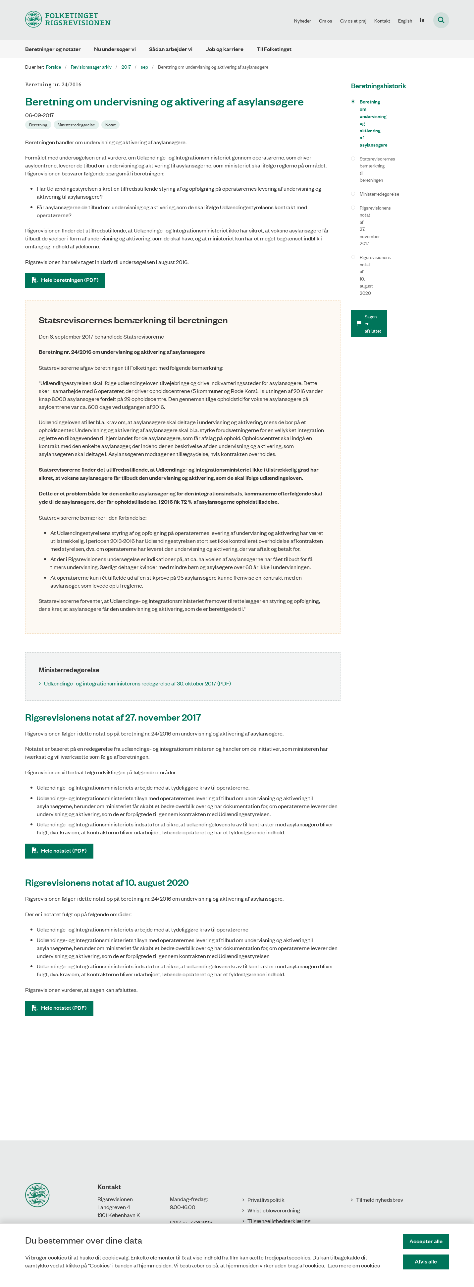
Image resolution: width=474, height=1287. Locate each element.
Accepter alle (426, 1241)
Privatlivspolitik (266, 1199)
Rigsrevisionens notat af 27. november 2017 (402, 157)
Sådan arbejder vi (170, 49)
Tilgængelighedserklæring (279, 1220)
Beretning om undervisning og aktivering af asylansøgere (404, 105)
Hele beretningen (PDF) (70, 280)
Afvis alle (426, 1261)
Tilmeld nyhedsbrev (379, 1199)
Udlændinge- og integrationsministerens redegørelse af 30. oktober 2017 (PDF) (137, 683)
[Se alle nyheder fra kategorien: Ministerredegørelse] (76, 124)
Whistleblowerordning (273, 1210)
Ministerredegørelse (379, 143)
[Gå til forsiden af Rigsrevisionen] (68, 20)
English (405, 20)
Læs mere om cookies (354, 1265)
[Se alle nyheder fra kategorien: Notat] (110, 124)
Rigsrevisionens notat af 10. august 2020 (400, 170)
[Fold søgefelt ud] (441, 20)
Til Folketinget (274, 49)
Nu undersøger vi (115, 49)
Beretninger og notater (53, 49)
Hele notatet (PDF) (64, 850)
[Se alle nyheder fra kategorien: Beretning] (38, 124)
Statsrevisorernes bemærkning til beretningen (393, 126)
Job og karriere (224, 49)
